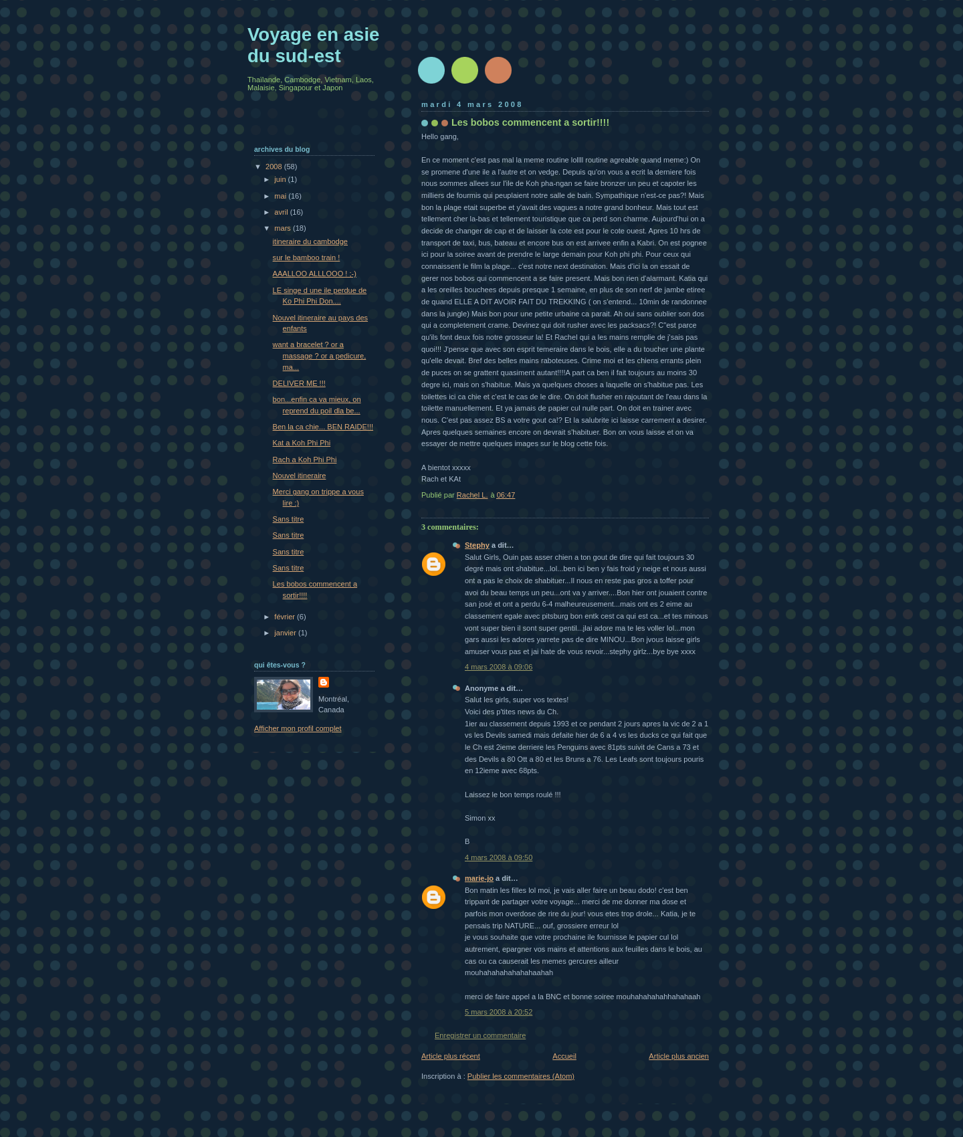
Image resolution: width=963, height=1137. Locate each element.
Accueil (564, 1056)
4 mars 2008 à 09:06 (498, 667)
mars (283, 228)
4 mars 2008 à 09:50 (498, 857)
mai (281, 196)
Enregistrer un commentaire (480, 1035)
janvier (286, 633)
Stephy (477, 545)
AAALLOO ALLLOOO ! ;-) (314, 274)
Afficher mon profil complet (298, 728)
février (285, 617)
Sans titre (288, 519)
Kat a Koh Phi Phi (302, 443)
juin (281, 179)
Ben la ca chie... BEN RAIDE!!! (323, 427)
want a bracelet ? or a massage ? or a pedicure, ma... (319, 355)
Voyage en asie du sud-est (313, 45)
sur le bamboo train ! (306, 257)
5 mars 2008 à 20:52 (498, 1012)
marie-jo (479, 878)
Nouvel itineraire (299, 476)
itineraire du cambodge (310, 241)
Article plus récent (450, 1056)
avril (282, 212)
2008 (274, 167)
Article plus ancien (679, 1056)
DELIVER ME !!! (299, 383)
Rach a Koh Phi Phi (305, 459)
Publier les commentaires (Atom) (520, 1076)
